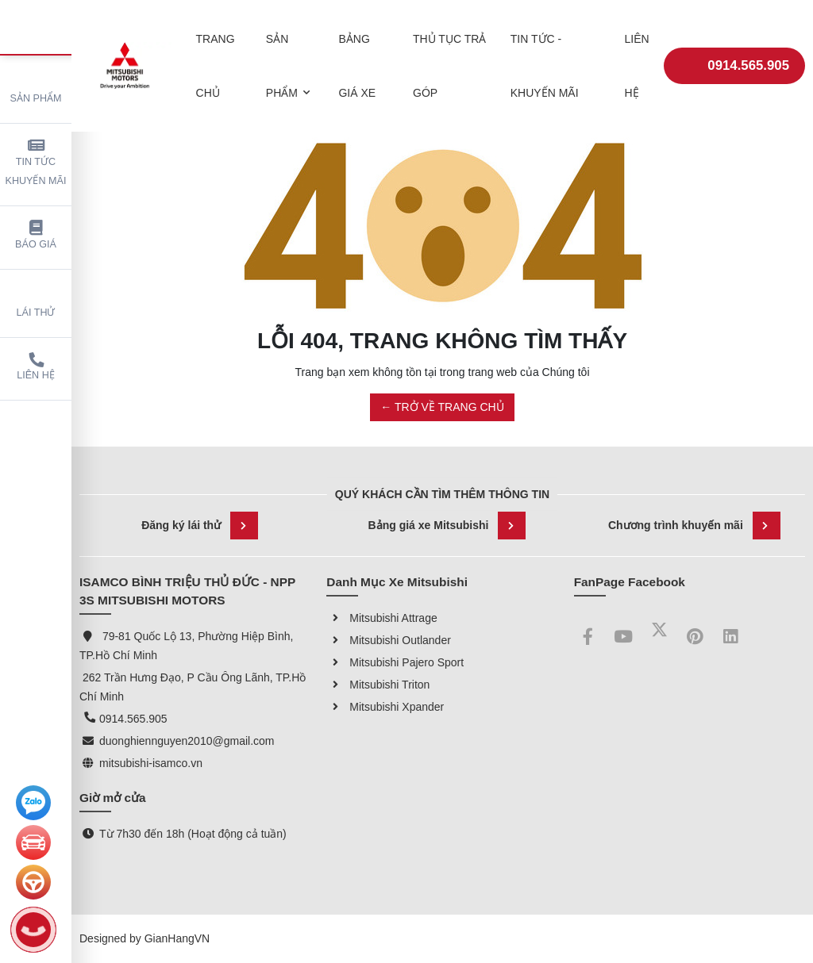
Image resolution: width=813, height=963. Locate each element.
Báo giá (35, 235)
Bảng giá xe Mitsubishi (447, 525)
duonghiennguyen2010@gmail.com (186, 741)
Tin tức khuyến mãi (36, 162)
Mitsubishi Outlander (388, 640)
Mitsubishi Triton (378, 684)
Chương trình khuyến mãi (694, 525)
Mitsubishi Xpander (385, 706)
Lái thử (36, 301)
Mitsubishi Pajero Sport (395, 662)
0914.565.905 (734, 54)
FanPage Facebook (629, 582)
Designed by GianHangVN (144, 938)
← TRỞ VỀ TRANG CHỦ (441, 407)
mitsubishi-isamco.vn (150, 763)
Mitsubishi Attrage (381, 618)
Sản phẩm (36, 87)
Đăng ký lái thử (199, 525)
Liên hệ (36, 367)
